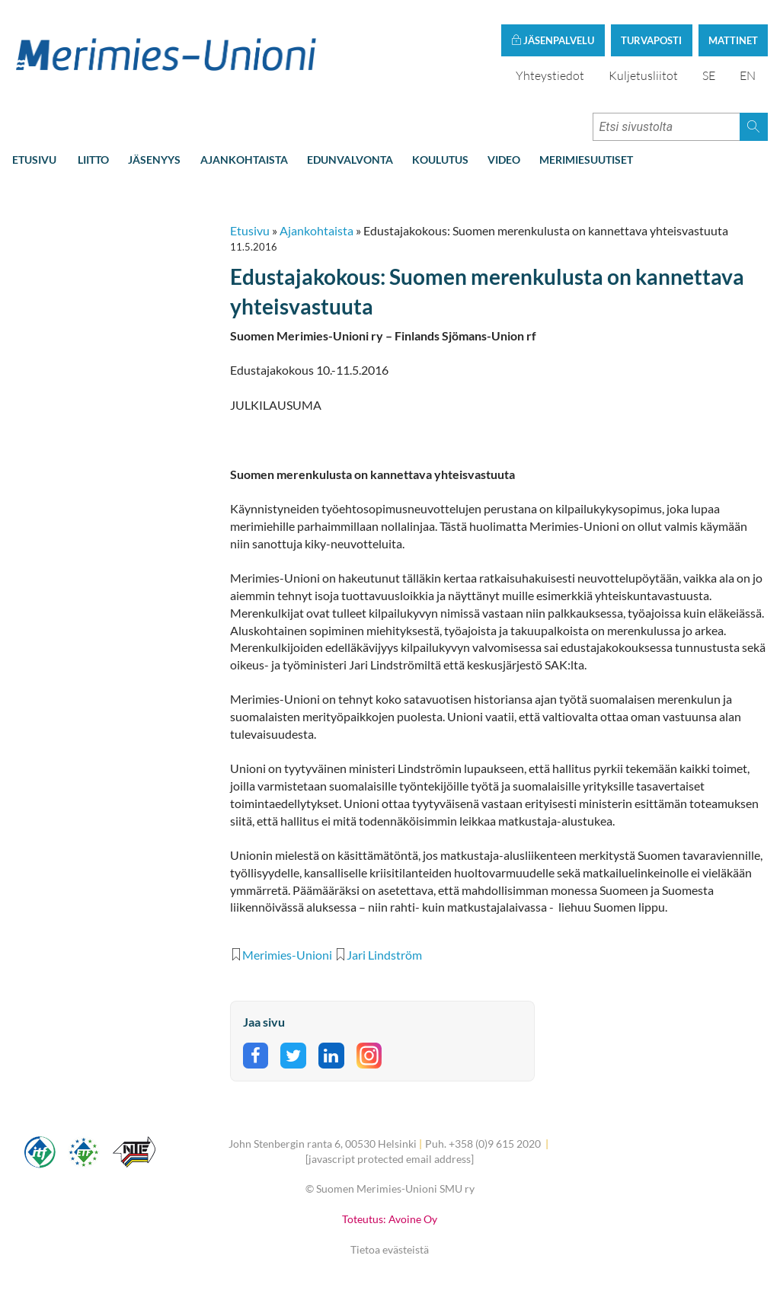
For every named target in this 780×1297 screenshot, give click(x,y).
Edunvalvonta (350, 159)
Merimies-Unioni (287, 954)
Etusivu (34, 159)
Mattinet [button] (733, 40)
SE (708, 75)
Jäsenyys (154, 159)
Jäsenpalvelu (552, 40)
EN (748, 75)
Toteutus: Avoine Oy (389, 1218)
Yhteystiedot (550, 75)
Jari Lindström (384, 954)
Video (504, 159)
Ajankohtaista (244, 159)
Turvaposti (651, 40)
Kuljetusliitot (643, 75)
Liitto (93, 159)
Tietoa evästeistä (389, 1249)
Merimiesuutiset (586, 159)
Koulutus (440, 159)
